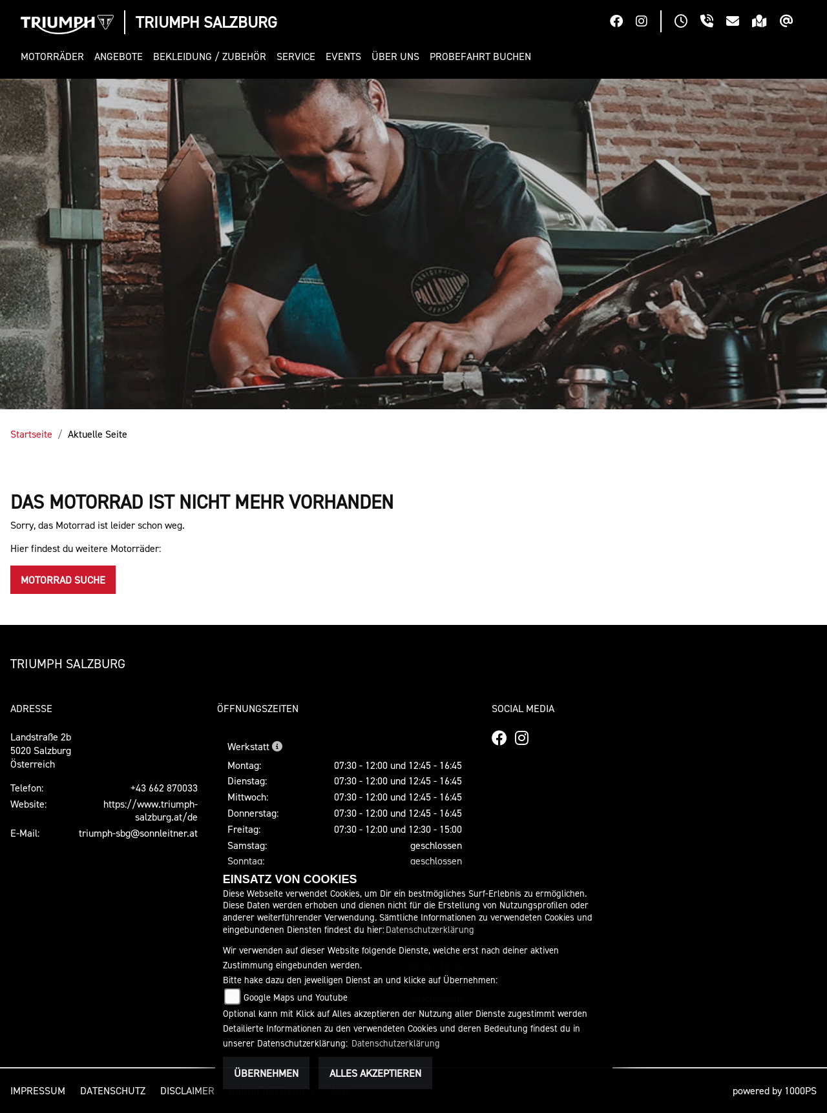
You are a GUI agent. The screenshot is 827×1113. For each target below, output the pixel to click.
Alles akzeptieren (375, 1073)
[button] (55, 56)
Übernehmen (266, 1073)
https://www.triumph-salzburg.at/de (150, 810)
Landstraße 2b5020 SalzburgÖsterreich (40, 750)
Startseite (31, 433)
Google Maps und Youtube (296, 997)
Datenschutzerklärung (430, 929)
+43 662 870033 (164, 787)
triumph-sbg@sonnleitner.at (138, 832)
